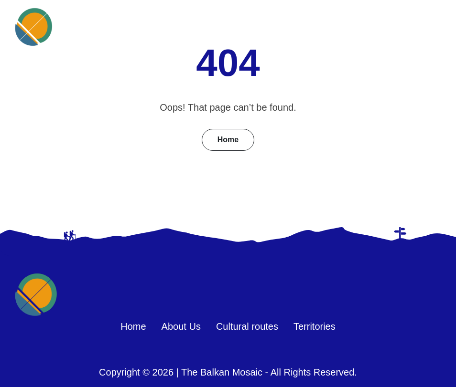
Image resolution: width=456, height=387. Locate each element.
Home (228, 140)
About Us (181, 326)
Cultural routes (247, 326)
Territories (314, 326)
